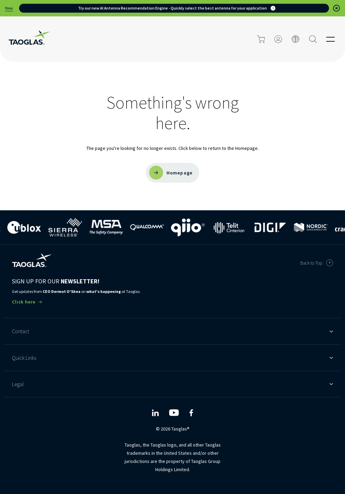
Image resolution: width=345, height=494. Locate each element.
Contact (172, 331)
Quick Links (172, 357)
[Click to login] (278, 39)
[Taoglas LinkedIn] (155, 412)
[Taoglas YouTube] (174, 412)
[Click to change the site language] (296, 39)
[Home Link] (29, 39)
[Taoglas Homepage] (31, 260)
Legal (172, 384)
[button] (336, 8)
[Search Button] (313, 39)
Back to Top (316, 262)
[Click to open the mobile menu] (330, 39)
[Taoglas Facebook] (191, 412)
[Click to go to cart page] (261, 39)
